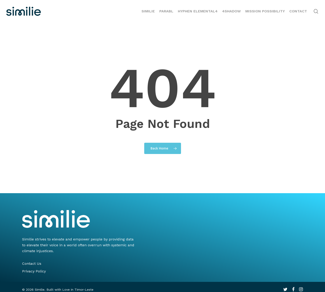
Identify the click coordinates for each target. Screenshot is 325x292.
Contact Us (31, 263)
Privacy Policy (34, 271)
